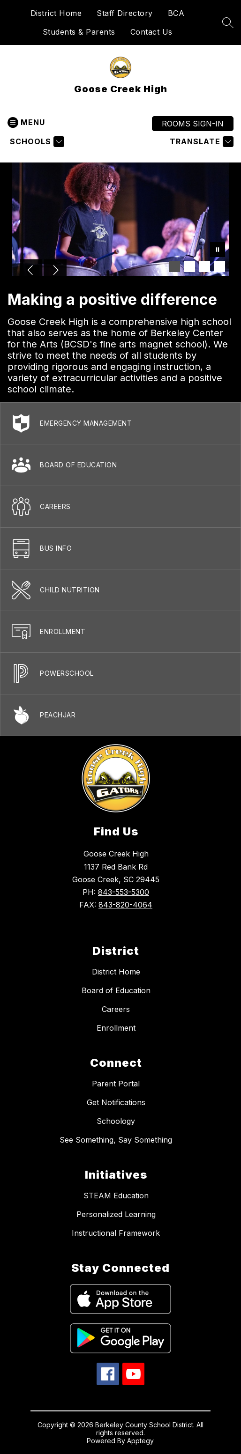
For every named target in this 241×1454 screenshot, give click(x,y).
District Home (56, 13)
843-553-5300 (123, 892)
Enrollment (116, 1028)
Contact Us (151, 32)
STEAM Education (116, 1195)
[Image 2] (189, 266)
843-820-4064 (125, 904)
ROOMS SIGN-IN (193, 123)
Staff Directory (125, 13)
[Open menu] (26, 122)
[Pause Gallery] (217, 250)
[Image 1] (174, 266)
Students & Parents (79, 32)
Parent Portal (116, 1083)
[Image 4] (219, 266)
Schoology (116, 1121)
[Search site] (227, 22)
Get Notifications (116, 1102)
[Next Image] (55, 271)
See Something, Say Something (116, 1139)
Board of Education (116, 990)
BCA (176, 13)
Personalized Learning (116, 1214)
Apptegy (140, 1441)
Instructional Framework (116, 1233)
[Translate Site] (200, 142)
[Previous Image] (31, 271)
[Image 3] (204, 266)
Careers (116, 1009)
